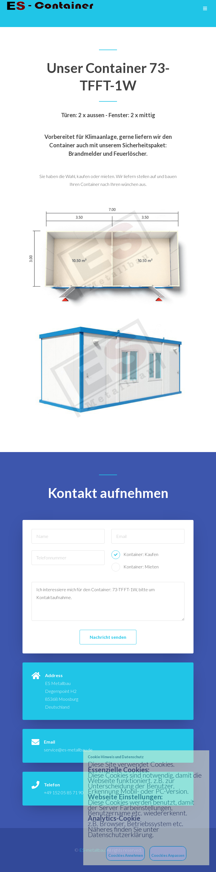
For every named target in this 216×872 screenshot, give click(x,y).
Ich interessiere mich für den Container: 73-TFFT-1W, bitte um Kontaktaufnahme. (108, 601)
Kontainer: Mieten (141, 566)
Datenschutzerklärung (120, 834)
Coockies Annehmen (125, 855)
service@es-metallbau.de (68, 749)
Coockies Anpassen (167, 855)
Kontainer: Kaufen (140, 554)
